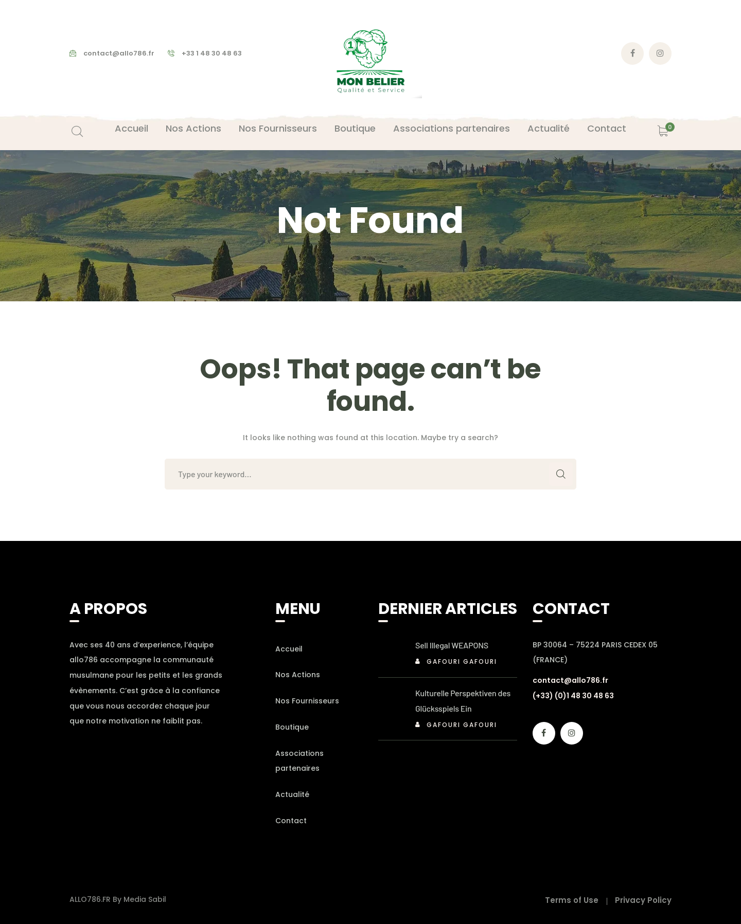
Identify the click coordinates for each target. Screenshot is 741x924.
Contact (291, 821)
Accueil (289, 649)
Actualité (292, 794)
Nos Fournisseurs (307, 701)
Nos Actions (297, 674)
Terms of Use (571, 900)
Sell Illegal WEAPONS (451, 645)
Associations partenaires (299, 761)
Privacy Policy (643, 900)
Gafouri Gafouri (462, 661)
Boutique (292, 727)
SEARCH (561, 474)
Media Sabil (144, 899)
